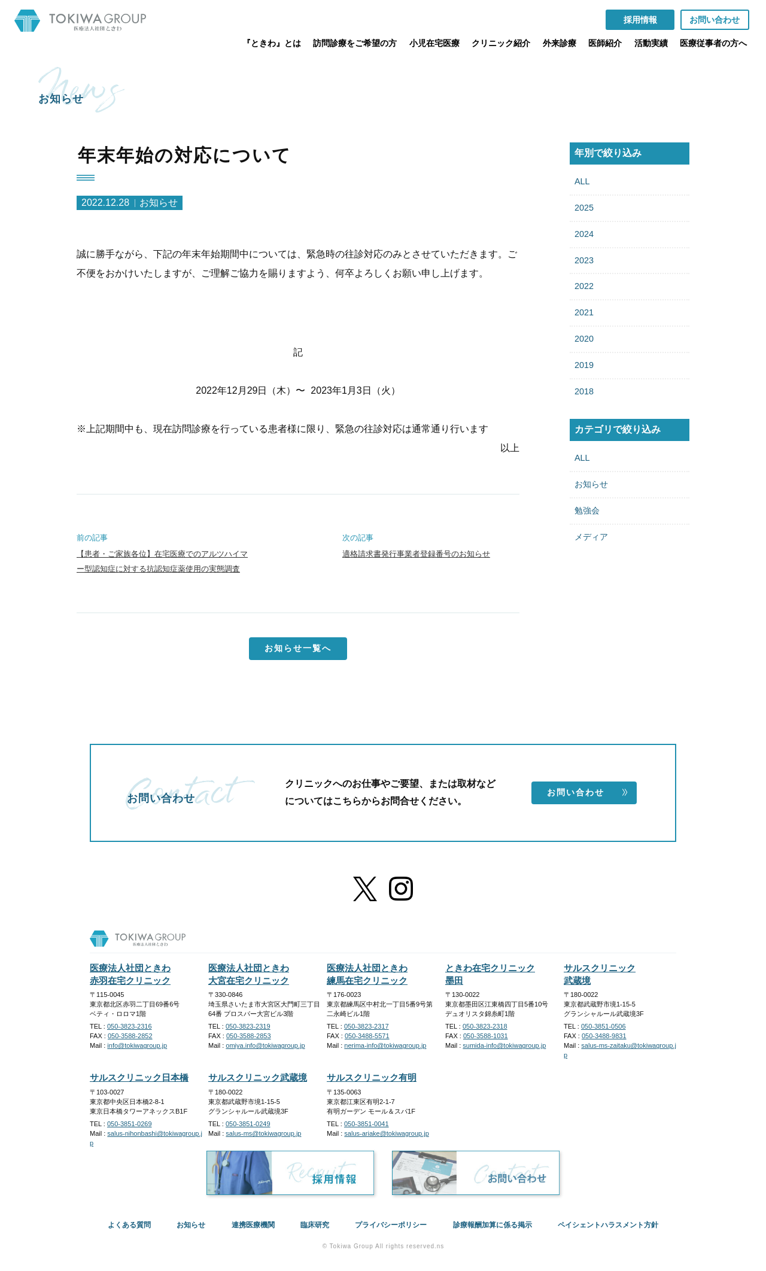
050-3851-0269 (129, 1123)
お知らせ (591, 484)
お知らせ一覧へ (298, 648)
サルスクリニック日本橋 (139, 1077)
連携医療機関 (253, 1225)
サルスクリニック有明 (372, 1077)
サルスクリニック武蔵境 (257, 1077)
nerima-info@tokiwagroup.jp (385, 1045)
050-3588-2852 (130, 1035)
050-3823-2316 (129, 1026)
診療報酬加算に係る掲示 (492, 1225)
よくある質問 (129, 1225)
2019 (584, 365)
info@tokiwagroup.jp (137, 1045)
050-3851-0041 (366, 1123)
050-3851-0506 (603, 1026)
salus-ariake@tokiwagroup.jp (386, 1133)
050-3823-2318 (485, 1026)
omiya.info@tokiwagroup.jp (265, 1045)
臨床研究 (314, 1225)
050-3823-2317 (366, 1026)
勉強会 (587, 510)
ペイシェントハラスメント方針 (608, 1225)
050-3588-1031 (485, 1035)
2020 (584, 338)
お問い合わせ (587, 792)
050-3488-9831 (604, 1035)
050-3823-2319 (248, 1026)
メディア (591, 537)
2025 (584, 207)
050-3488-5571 (367, 1035)
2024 (584, 234)
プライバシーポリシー (391, 1225)
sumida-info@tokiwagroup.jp (504, 1045)
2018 (584, 391)
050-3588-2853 (248, 1035)
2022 (584, 286)
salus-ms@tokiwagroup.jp (263, 1133)
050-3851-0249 (248, 1123)
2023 (584, 260)
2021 (584, 312)
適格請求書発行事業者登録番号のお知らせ (416, 553)
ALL (582, 181)
